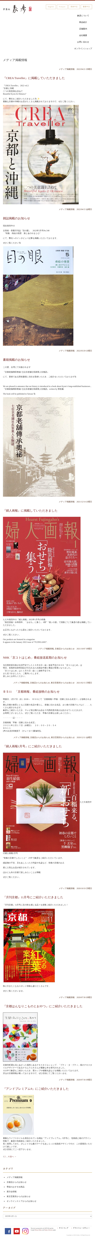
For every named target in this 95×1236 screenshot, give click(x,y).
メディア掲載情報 (15, 1177)
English (51, 7)
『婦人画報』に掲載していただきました (30, 510)
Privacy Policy (38, 1230)
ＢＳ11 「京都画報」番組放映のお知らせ (31, 691)
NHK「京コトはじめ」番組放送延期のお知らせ (35, 657)
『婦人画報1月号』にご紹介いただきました (32, 746)
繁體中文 (86, 7)
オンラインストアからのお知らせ (21, 1201)
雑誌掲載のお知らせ (16, 218)
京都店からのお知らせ (16, 1182)
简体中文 (74, 7)
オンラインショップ (83, 48)
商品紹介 (83, 22)
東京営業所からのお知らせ (18, 1196)
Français (62, 7)
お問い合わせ (83, 42)
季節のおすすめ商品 (15, 1187)
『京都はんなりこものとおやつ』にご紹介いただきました (43, 1006)
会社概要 (83, 35)
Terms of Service (48, 1230)
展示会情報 (12, 1192)
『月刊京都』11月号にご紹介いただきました (33, 897)
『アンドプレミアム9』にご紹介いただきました (36, 1088)
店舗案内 (83, 29)
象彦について (83, 16)
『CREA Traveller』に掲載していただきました (34, 78)
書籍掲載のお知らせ (16, 359)
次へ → (13, 1156)
